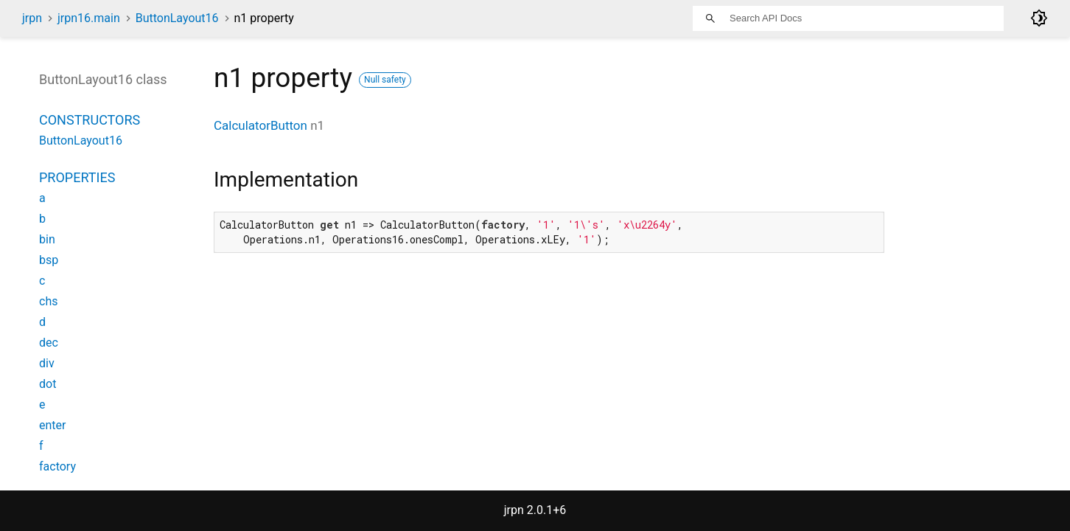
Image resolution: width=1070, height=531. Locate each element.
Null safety (385, 79)
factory (57, 466)
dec (48, 343)
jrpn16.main (88, 18)
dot (47, 384)
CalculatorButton (260, 125)
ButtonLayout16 (177, 18)
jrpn (32, 18)
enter (52, 425)
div (47, 363)
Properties (77, 177)
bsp (48, 260)
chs (48, 301)
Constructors (89, 120)
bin (47, 239)
